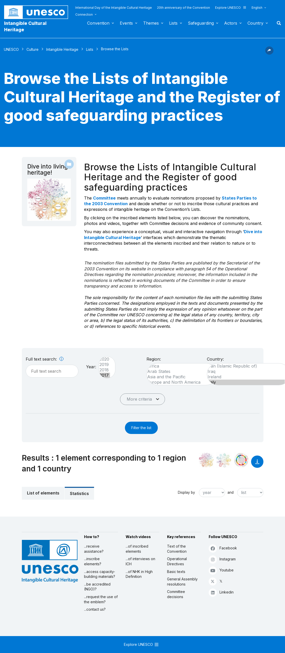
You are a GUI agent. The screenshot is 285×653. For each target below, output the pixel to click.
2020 (104, 359)
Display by (186, 492)
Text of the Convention (177, 548)
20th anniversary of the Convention (183, 7)
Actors (230, 23)
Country (255, 23)
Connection (84, 14)
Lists (173, 23)
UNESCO (11, 49)
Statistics (79, 493)
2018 (104, 370)
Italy (246, 382)
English (257, 7)
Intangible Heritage (62, 49)
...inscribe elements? (92, 561)
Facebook (223, 548)
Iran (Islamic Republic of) (246, 366)
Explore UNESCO (230, 7)
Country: (215, 359)
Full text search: (44, 359)
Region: (153, 359)
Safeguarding (201, 23)
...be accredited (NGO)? (97, 586)
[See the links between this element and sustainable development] (241, 460)
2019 (104, 364)
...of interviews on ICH (140, 561)
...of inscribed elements (137, 548)
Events (126, 23)
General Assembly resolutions (182, 581)
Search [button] (277, 23)
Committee (104, 198)
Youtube (221, 570)
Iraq (246, 371)
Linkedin (221, 592)
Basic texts (176, 571)
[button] (269, 53)
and (230, 492)
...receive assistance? (94, 548)
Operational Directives (177, 561)
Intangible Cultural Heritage (25, 26)
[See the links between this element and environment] (224, 460)
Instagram (222, 559)
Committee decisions (176, 594)
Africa (179, 366)
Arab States (179, 371)
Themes (151, 23)
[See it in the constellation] (206, 460)
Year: (91, 366)
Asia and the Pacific (179, 377)
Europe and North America (179, 382)
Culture (32, 49)
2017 (104, 375)
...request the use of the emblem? (101, 599)
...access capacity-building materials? (99, 574)
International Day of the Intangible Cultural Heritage (113, 7)
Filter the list (141, 428)
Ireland (246, 377)
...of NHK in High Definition (139, 574)
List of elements (43, 493)
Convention (98, 23)
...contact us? (95, 609)
